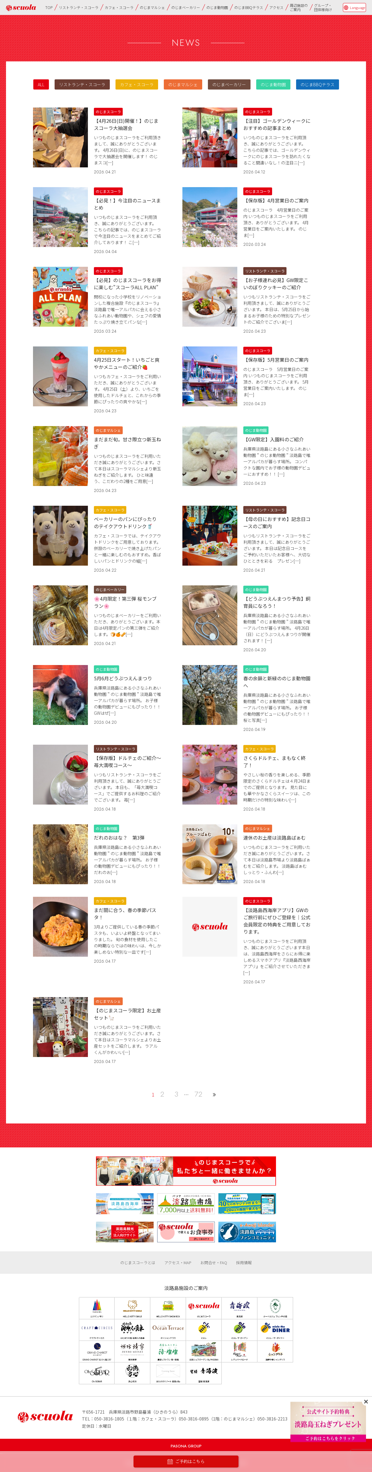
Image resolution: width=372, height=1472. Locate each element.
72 (198, 1094)
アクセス (276, 7)
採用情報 (244, 1262)
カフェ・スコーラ (119, 7)
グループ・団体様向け (323, 7)
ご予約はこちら (186, 1461)
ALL (41, 84)
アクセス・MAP (177, 1262)
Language (357, 7)
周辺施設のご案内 (299, 7)
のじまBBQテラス (248, 7)
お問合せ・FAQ (213, 1262)
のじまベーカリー (185, 7)
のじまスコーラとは (137, 1262)
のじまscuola (21, 7)
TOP (48, 7)
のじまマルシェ (152, 7)
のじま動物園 (217, 7)
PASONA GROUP (186, 1446)
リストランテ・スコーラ (78, 7)
